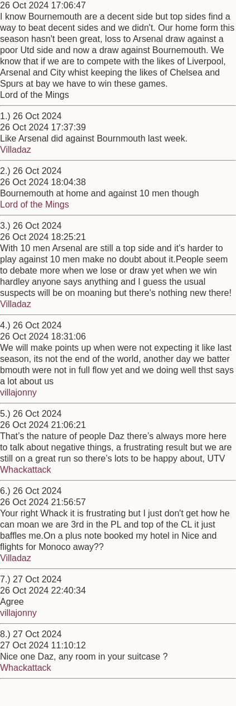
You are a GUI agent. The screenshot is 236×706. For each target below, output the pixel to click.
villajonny (18, 392)
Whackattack (25, 469)
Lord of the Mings (34, 204)
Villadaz (15, 149)
